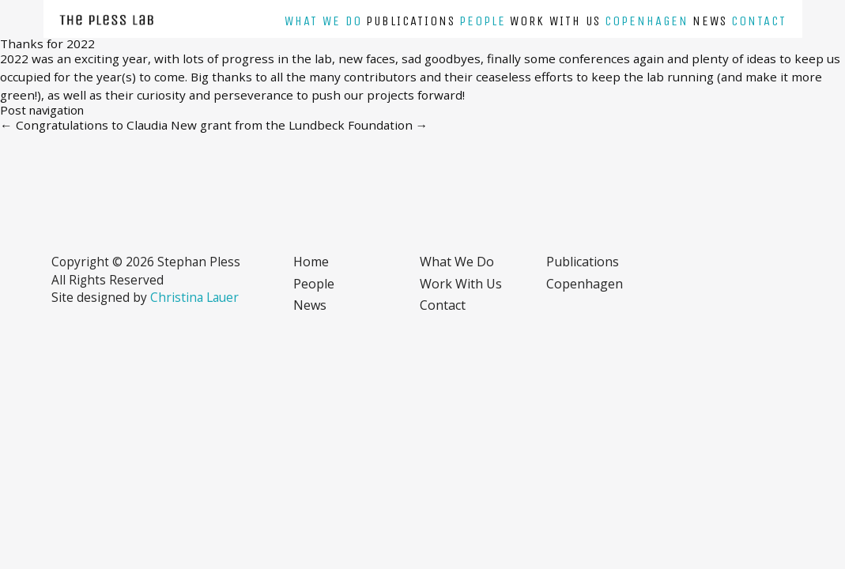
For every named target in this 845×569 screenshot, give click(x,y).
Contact (759, 20)
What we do (323, 20)
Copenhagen (646, 20)
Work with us (555, 20)
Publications (410, 20)
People (482, 20)
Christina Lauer (194, 297)
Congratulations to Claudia (84, 125)
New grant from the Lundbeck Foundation (299, 125)
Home (311, 261)
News (709, 20)
